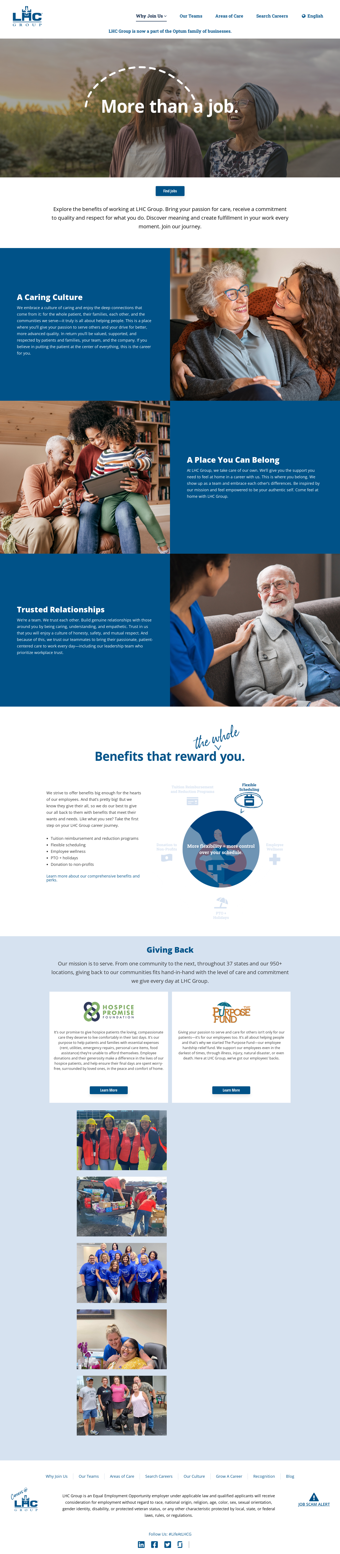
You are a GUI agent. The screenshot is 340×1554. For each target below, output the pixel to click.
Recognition (264, 1476)
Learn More (108, 1090)
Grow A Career (229, 1476)
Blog (290, 1476)
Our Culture (194, 1476)
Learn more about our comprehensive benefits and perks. (93, 878)
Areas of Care (229, 16)
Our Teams (191, 16)
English (312, 17)
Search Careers (272, 16)
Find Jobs (170, 190)
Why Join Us (151, 16)
